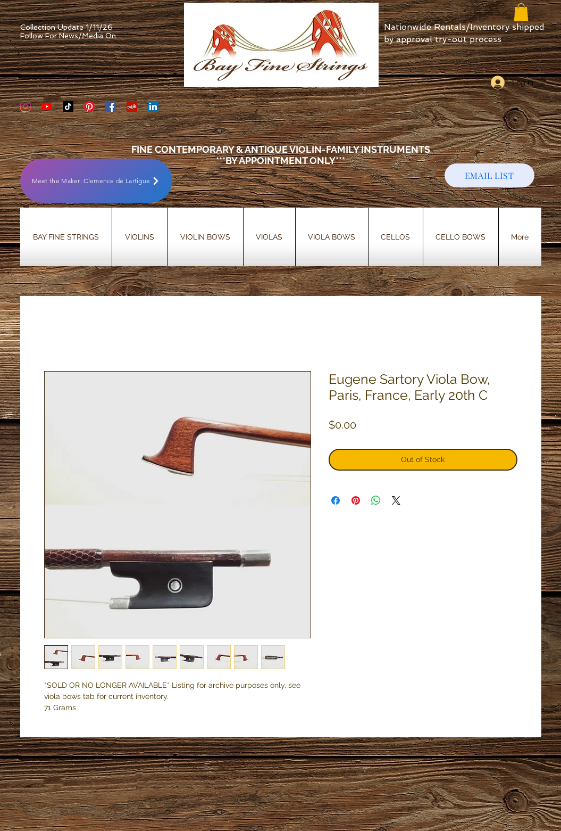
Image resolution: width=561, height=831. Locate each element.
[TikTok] (68, 106)
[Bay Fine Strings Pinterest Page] (89, 106)
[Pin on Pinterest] (355, 500)
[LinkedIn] (153, 106)
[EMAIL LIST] (489, 175)
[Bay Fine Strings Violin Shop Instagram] (25, 106)
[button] (521, 12)
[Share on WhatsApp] (376, 500)
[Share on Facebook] (335, 500)
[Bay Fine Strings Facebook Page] (110, 106)
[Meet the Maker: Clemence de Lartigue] (96, 181)
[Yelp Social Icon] (132, 106)
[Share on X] (396, 500)
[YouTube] (46, 106)
